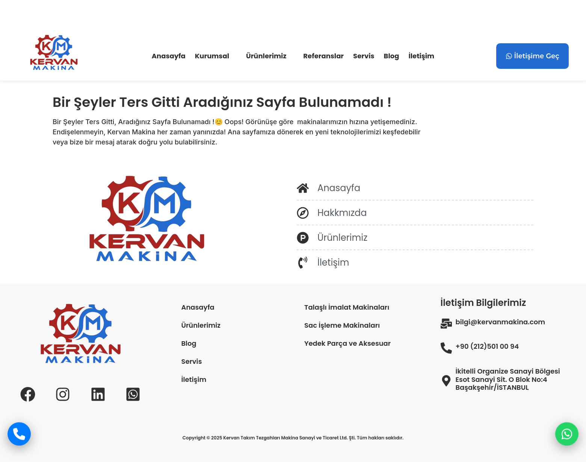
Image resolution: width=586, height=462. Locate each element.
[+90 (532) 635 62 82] (191, 14)
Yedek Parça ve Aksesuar (347, 343)
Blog (391, 56)
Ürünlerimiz (266, 56)
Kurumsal (212, 56)
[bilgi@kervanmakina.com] (19, 14)
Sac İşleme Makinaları (342, 325)
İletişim (421, 56)
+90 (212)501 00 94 (487, 346)
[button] (216, 56)
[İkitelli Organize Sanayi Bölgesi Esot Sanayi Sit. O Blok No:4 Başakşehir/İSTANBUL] (446, 380)
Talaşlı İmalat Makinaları (346, 307)
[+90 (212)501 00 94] (446, 348)
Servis (363, 56)
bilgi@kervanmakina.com (64, 16)
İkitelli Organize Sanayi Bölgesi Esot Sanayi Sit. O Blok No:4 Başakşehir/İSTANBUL (508, 379)
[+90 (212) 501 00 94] (113, 14)
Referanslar (323, 56)
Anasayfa (169, 56)
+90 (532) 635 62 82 (230, 16)
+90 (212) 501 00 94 (151, 16)
